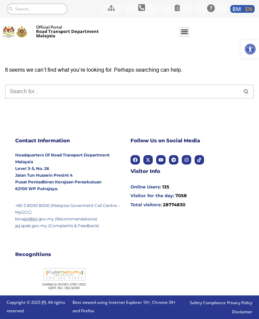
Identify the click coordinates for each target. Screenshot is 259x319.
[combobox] (37, 8)
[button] (184, 31)
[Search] (122, 91)
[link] (250, 49)
